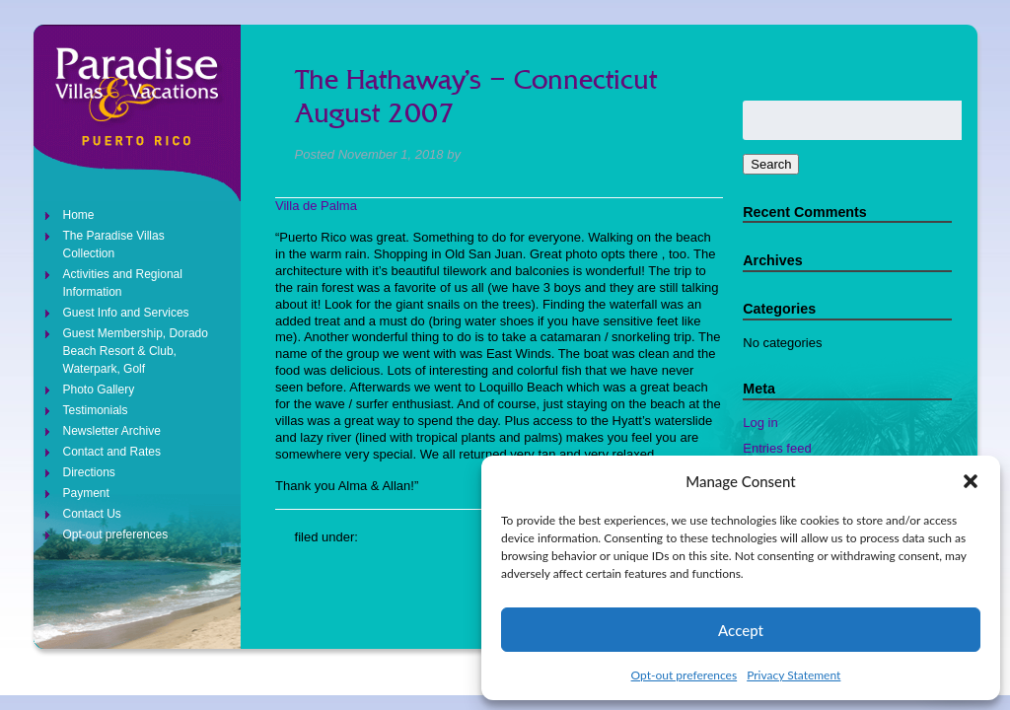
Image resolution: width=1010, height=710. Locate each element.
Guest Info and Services (126, 313)
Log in (760, 422)
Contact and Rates (112, 452)
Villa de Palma (316, 205)
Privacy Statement (793, 675)
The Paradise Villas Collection (114, 244)
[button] (970, 481)
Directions (89, 472)
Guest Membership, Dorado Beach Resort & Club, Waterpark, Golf (135, 351)
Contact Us (92, 514)
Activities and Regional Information (122, 283)
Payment (86, 493)
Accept (740, 630)
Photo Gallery (99, 389)
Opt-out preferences (684, 675)
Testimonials (95, 410)
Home (79, 215)
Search (771, 164)
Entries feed (777, 448)
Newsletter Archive (112, 431)
